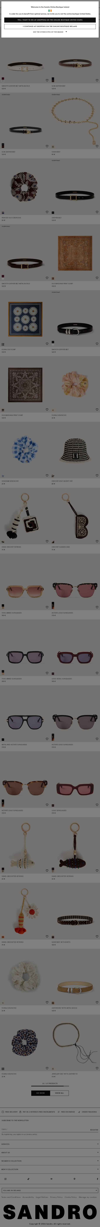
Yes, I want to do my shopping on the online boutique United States (50, 20)
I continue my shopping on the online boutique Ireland (50, 26)
